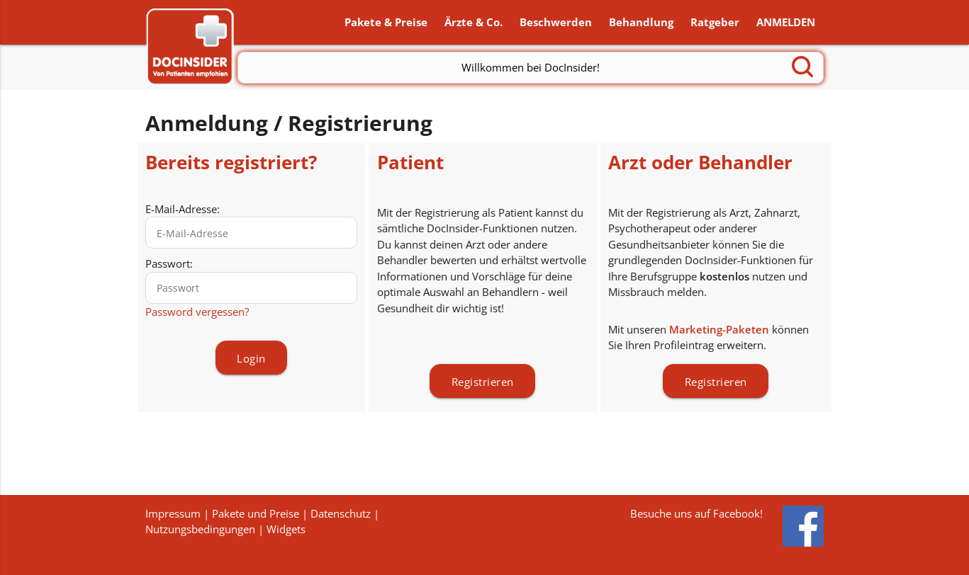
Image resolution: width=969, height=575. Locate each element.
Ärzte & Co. (473, 23)
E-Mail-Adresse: (182, 210)
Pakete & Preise (386, 23)
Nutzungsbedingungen (200, 529)
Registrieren (483, 382)
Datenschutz (340, 513)
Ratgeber (714, 23)
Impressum (173, 513)
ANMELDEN (785, 23)
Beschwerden (556, 23)
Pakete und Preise (255, 513)
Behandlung (641, 23)
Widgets (286, 529)
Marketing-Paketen (719, 330)
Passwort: (169, 265)
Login (251, 360)
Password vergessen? (197, 312)
